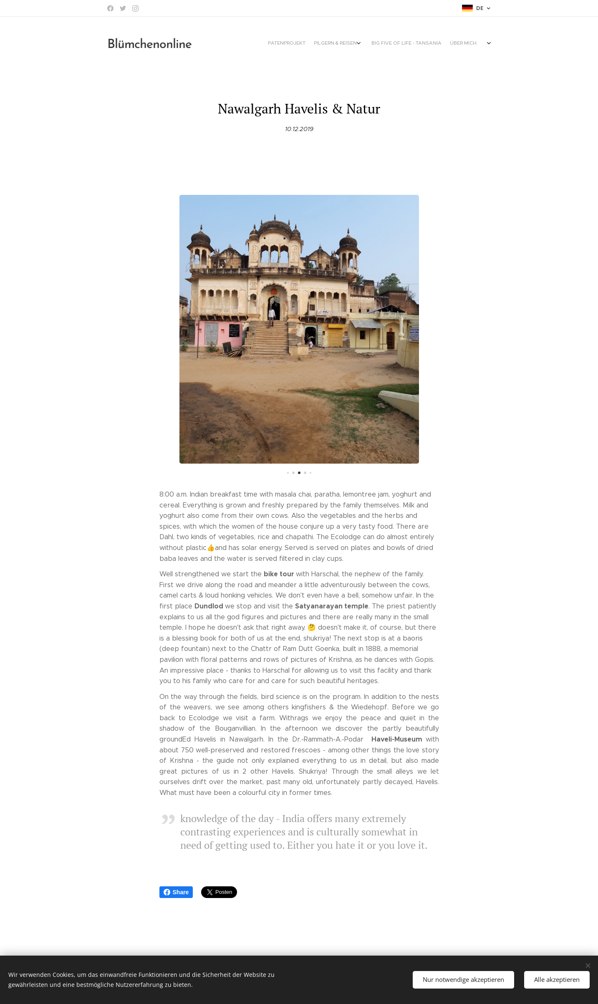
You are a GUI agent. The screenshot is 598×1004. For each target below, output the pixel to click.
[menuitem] (411, 43)
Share (176, 892)
